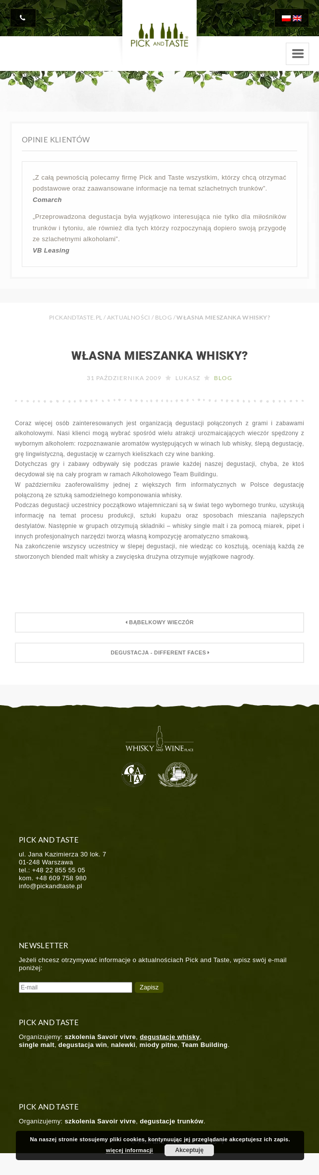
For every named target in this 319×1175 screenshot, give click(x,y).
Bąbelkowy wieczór (159, 622)
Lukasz (187, 378)
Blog (163, 317)
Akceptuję (189, 1150)
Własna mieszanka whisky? (159, 356)
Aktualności (129, 317)
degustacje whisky (170, 1037)
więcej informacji (129, 1150)
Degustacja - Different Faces (159, 652)
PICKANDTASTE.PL (75, 317)
